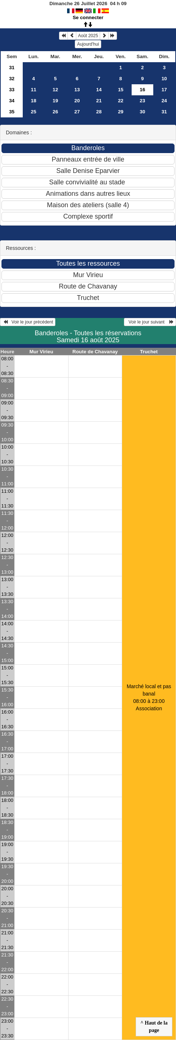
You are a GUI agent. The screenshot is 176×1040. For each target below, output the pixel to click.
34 (12, 100)
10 (164, 78)
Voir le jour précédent (27, 322)
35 (12, 111)
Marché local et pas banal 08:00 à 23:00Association (148, 697)
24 (164, 100)
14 (99, 89)
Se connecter (88, 17)
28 (99, 111)
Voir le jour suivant (150, 322)
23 (142, 100)
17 (164, 89)
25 (33, 111)
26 (55, 111)
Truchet (149, 351)
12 (55, 89)
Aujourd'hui (88, 44)
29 (121, 111)
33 (12, 89)
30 (142, 111)
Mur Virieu (41, 351)
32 (12, 78)
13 (77, 89)
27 (77, 111)
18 (33, 100)
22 (121, 100)
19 (55, 100)
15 (121, 89)
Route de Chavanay (95, 351)
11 (33, 89)
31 (12, 67)
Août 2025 (88, 35)
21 (99, 100)
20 (77, 100)
